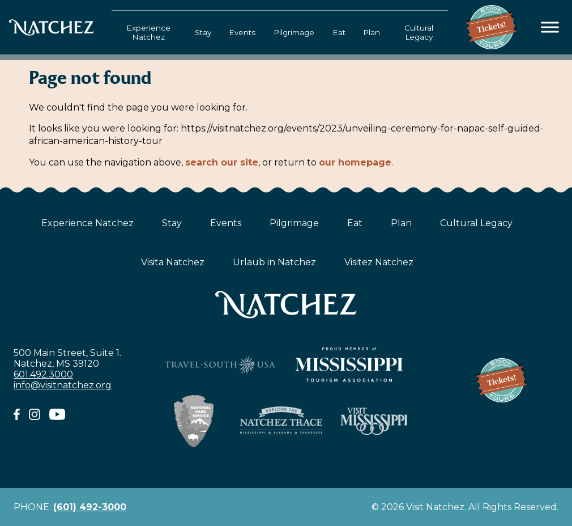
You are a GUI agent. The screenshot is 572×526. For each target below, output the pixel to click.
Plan (371, 32)
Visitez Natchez (378, 262)
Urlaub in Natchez (274, 262)
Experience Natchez (148, 32)
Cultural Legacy (418, 32)
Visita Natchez (172, 262)
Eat (338, 32)
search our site (221, 162)
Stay (203, 32)
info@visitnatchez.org (63, 385)
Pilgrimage (294, 32)
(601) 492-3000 (89, 507)
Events (242, 32)
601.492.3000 (43, 374)
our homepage (355, 162)
